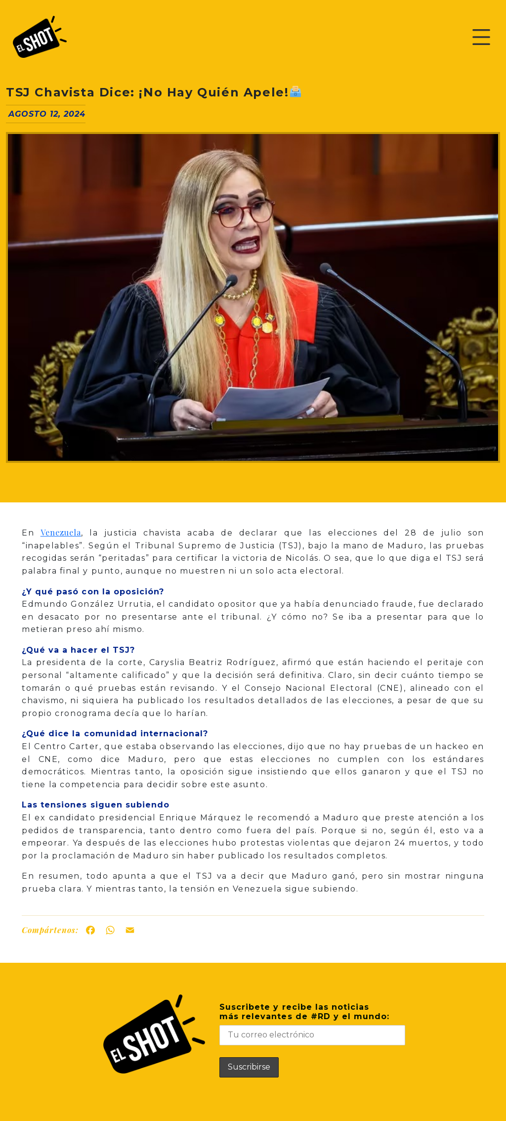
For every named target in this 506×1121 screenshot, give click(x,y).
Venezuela (61, 532)
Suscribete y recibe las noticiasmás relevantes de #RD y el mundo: (312, 1023)
